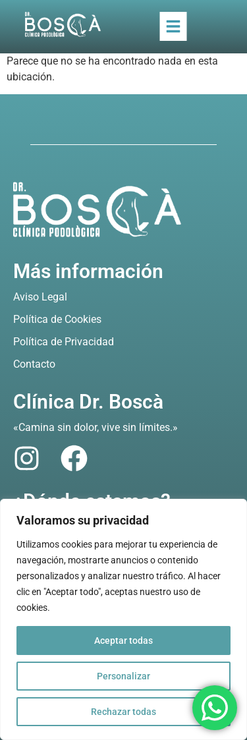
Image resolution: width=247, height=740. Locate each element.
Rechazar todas (123, 711)
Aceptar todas (123, 640)
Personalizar (123, 676)
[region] (123, 619)
